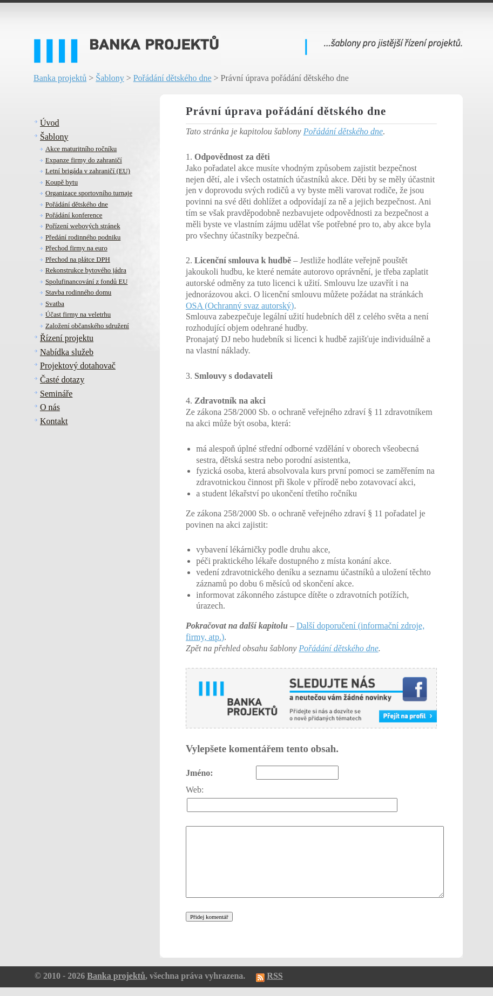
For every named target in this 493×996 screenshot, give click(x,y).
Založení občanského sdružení (87, 326)
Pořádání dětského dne (172, 78)
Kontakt (54, 421)
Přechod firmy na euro (76, 248)
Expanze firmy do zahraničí (83, 160)
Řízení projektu (66, 338)
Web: (195, 789)
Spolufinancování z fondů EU (86, 281)
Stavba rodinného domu (78, 292)
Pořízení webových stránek (82, 226)
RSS (274, 975)
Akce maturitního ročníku (81, 149)
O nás (50, 407)
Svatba (54, 304)
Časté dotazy (62, 379)
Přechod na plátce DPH (77, 259)
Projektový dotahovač (78, 365)
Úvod (49, 122)
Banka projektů (59, 78)
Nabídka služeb (66, 352)
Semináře (56, 393)
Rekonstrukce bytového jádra (85, 270)
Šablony (110, 78)
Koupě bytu (61, 182)
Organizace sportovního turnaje (88, 193)
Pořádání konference (74, 215)
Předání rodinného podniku (82, 237)
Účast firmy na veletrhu (78, 314)
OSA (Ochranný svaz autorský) (240, 305)
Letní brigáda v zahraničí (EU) (87, 171)
